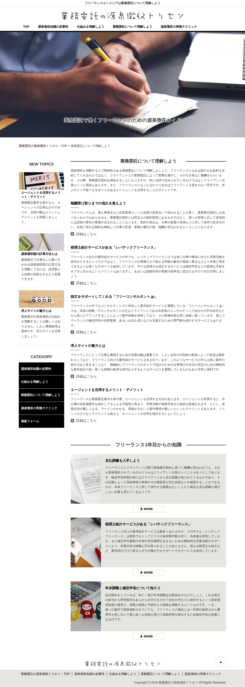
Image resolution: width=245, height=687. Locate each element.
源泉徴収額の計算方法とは (39, 254)
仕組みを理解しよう (90, 26)
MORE (148, 509)
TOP (26, 26)
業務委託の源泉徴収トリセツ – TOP (45, 674)
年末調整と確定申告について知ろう (133, 588)
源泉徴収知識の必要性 (53, 26)
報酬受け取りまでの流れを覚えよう (98, 203)
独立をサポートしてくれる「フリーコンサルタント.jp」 (114, 296)
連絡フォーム (30, 421)
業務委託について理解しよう (132, 26)
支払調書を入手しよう (122, 460)
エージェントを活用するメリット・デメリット (107, 390)
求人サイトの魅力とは (88, 346)
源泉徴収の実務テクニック (179, 26)
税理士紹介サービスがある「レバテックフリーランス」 (114, 247)
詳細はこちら (86, 234)
